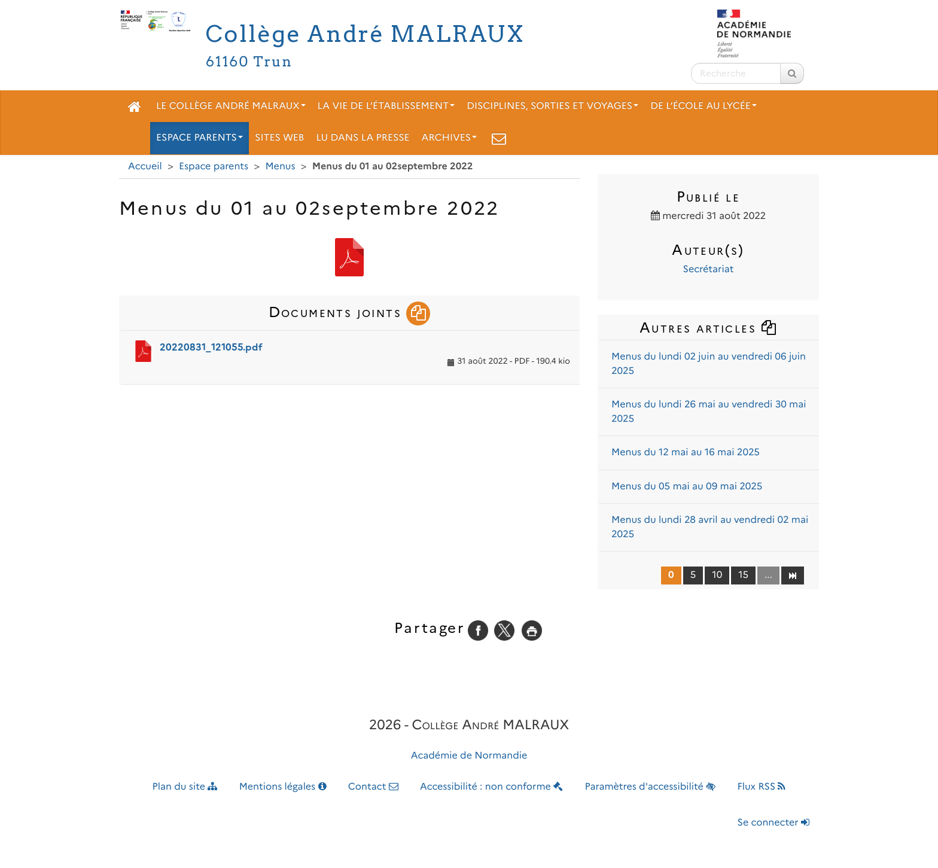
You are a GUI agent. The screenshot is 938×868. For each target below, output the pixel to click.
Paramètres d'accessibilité (650, 787)
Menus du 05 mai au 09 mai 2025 (686, 486)
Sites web (279, 138)
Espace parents (199, 138)
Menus (280, 166)
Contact (373, 787)
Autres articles (708, 327)
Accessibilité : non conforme (491, 787)
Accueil (145, 166)
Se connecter (773, 823)
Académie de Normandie (469, 756)
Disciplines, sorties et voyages (552, 106)
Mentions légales (283, 787)
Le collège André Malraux (231, 106)
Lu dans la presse (362, 138)
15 (743, 575)
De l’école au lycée (703, 106)
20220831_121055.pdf (211, 347)
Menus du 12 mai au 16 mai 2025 (685, 452)
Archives (449, 138)
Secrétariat (708, 269)
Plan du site (185, 787)
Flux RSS (761, 787)
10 (717, 575)
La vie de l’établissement (386, 106)
